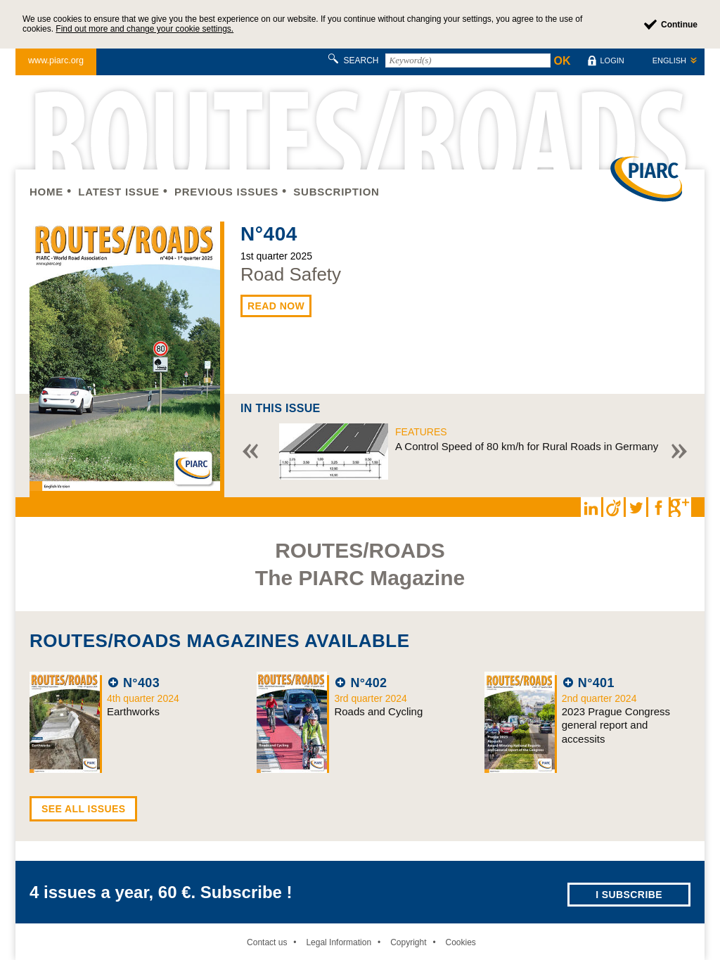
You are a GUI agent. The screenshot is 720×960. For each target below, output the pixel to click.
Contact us (267, 942)
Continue (679, 25)
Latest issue (118, 192)
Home (46, 192)
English (669, 60)
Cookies (460, 942)
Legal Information (338, 942)
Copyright (408, 942)
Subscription (336, 192)
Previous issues (226, 192)
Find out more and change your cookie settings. (144, 29)
